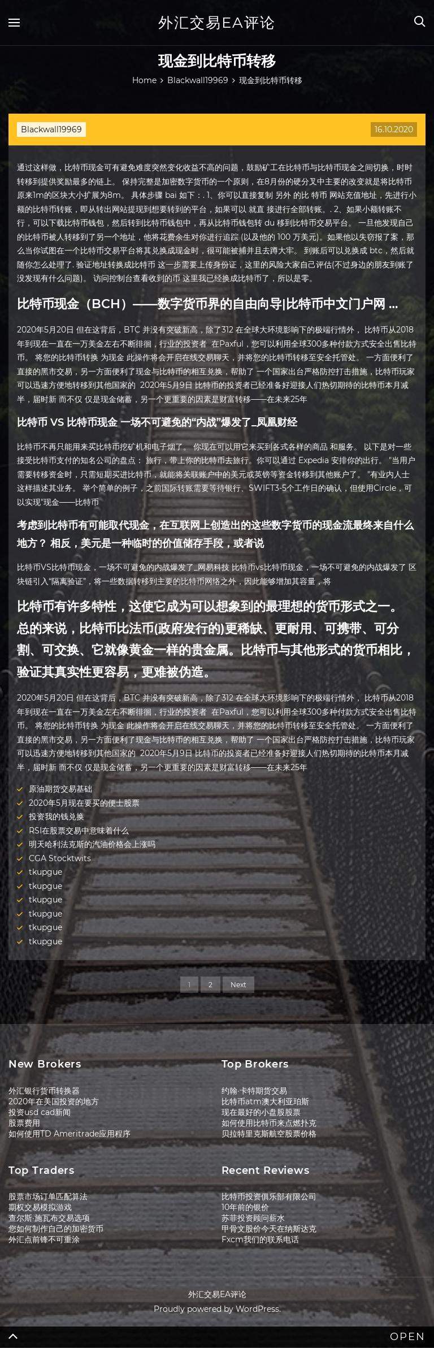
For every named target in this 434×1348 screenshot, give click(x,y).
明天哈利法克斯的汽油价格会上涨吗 (92, 844)
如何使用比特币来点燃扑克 (269, 1123)
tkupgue (45, 872)
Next (238, 984)
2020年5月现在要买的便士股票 (84, 803)
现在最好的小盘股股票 (261, 1112)
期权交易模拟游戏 (40, 1207)
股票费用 (24, 1123)
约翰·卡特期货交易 (254, 1091)
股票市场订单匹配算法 (48, 1196)
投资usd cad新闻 (39, 1112)
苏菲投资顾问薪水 (253, 1218)
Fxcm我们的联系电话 (260, 1239)
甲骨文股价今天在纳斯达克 (269, 1229)
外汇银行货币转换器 (44, 1091)
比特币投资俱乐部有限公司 (269, 1196)
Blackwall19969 (51, 129)
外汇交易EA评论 (217, 23)
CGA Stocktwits (60, 858)
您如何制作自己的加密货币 (55, 1229)
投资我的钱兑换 (56, 816)
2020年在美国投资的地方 (53, 1101)
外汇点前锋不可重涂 (44, 1239)
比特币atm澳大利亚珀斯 (265, 1101)
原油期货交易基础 (60, 789)
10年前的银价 (245, 1207)
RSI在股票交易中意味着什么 (79, 831)
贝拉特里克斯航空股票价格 (269, 1134)
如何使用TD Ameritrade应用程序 (69, 1134)
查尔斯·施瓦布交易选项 (49, 1218)
